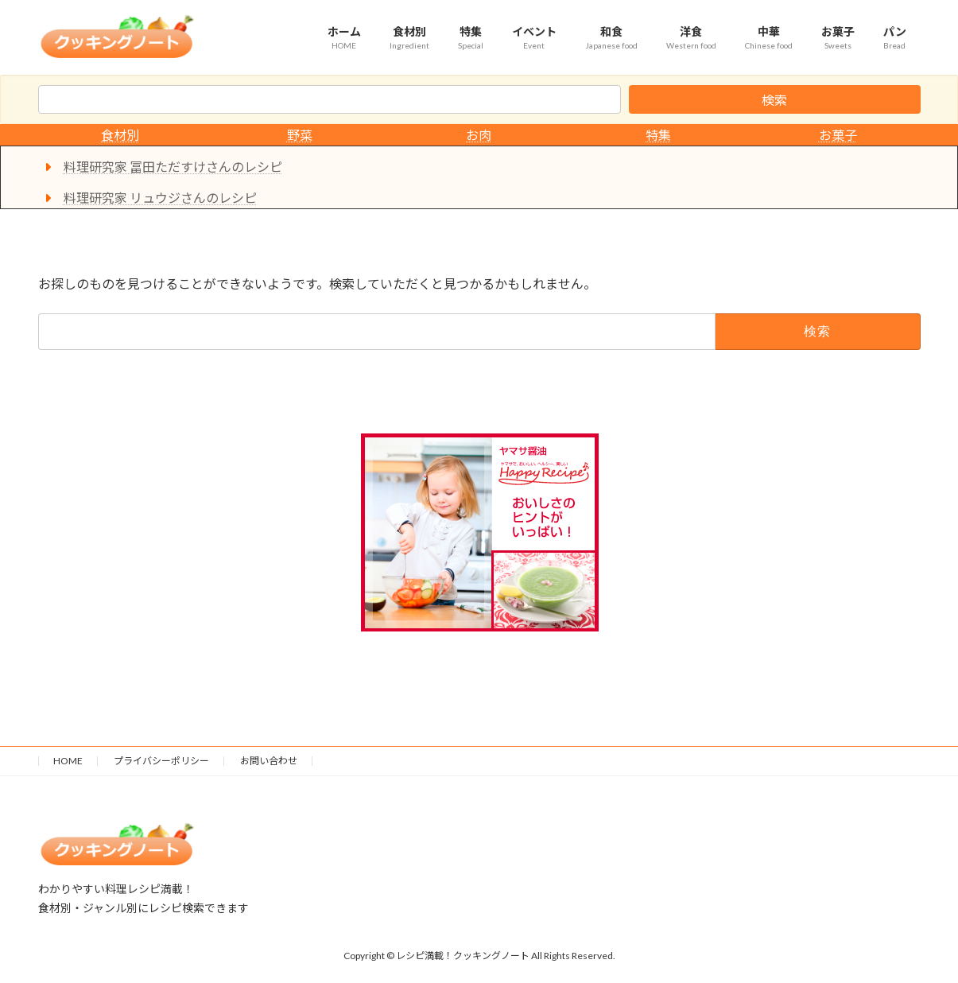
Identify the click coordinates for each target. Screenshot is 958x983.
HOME (68, 761)
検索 (774, 99)
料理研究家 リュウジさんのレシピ (160, 197)
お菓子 (838, 134)
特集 (658, 134)
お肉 (478, 134)
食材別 (120, 134)
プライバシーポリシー (161, 761)
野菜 (299, 134)
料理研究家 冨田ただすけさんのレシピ (173, 166)
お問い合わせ (268, 761)
